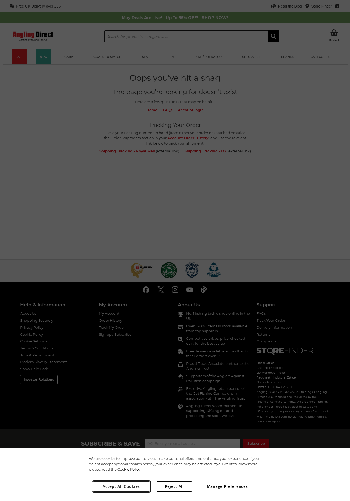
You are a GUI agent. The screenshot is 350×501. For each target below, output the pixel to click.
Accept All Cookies (121, 486)
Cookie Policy (128, 469)
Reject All (174, 486)
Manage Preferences (227, 486)
